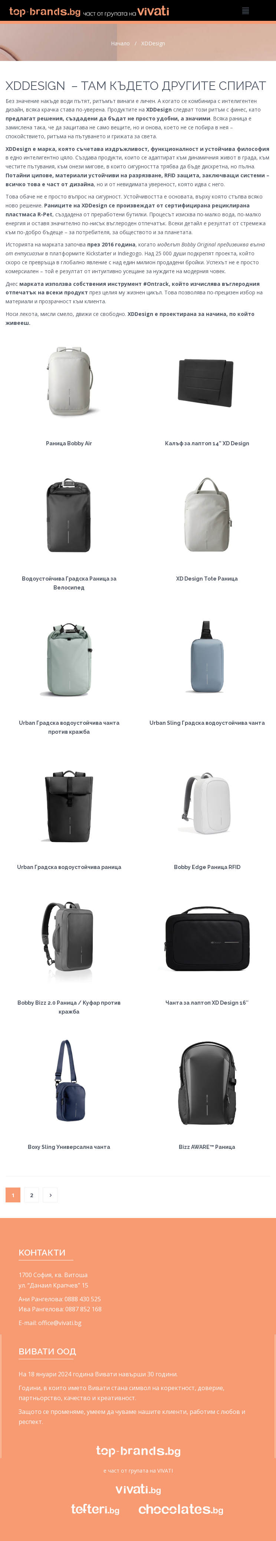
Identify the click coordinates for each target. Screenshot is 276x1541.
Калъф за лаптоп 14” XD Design (207, 443)
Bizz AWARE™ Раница (207, 1147)
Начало (120, 43)
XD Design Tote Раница (207, 579)
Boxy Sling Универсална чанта (69, 1147)
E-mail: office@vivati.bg (50, 1323)
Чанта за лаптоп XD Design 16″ (207, 1003)
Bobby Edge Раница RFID (207, 867)
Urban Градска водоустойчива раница (69, 867)
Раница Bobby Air (69, 443)
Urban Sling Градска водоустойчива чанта (207, 723)
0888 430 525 (83, 1299)
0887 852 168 (83, 1309)
